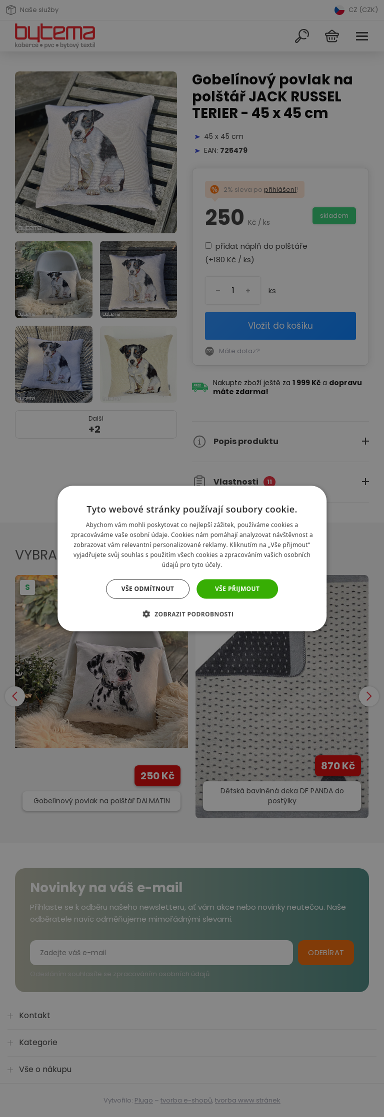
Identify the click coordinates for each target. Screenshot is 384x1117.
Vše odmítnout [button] (148, 588)
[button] (192, 613)
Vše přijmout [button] (237, 588)
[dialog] (192, 558)
